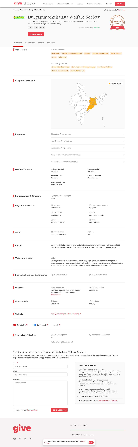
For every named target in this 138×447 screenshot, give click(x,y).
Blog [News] (82, 425)
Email (15, 371)
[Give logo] (40, 428)
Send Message (36, 34)
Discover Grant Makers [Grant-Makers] (65, 4)
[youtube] (14, 439)
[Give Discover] (24, 3)
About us (109, 4)
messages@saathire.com (108, 400)
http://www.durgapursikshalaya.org (66, 314)
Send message (59, 410)
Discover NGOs (48, 4)
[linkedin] (25, 439)
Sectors (80, 4)
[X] (57, 324)
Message (16, 379)
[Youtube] (20, 324)
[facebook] (19, 439)
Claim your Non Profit (94, 4)
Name (15, 363)
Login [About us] (120, 4)
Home (15, 10)
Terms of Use (32, 410)
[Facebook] (41, 324)
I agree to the (26, 410)
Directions (55, 295)
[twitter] (30, 439)
